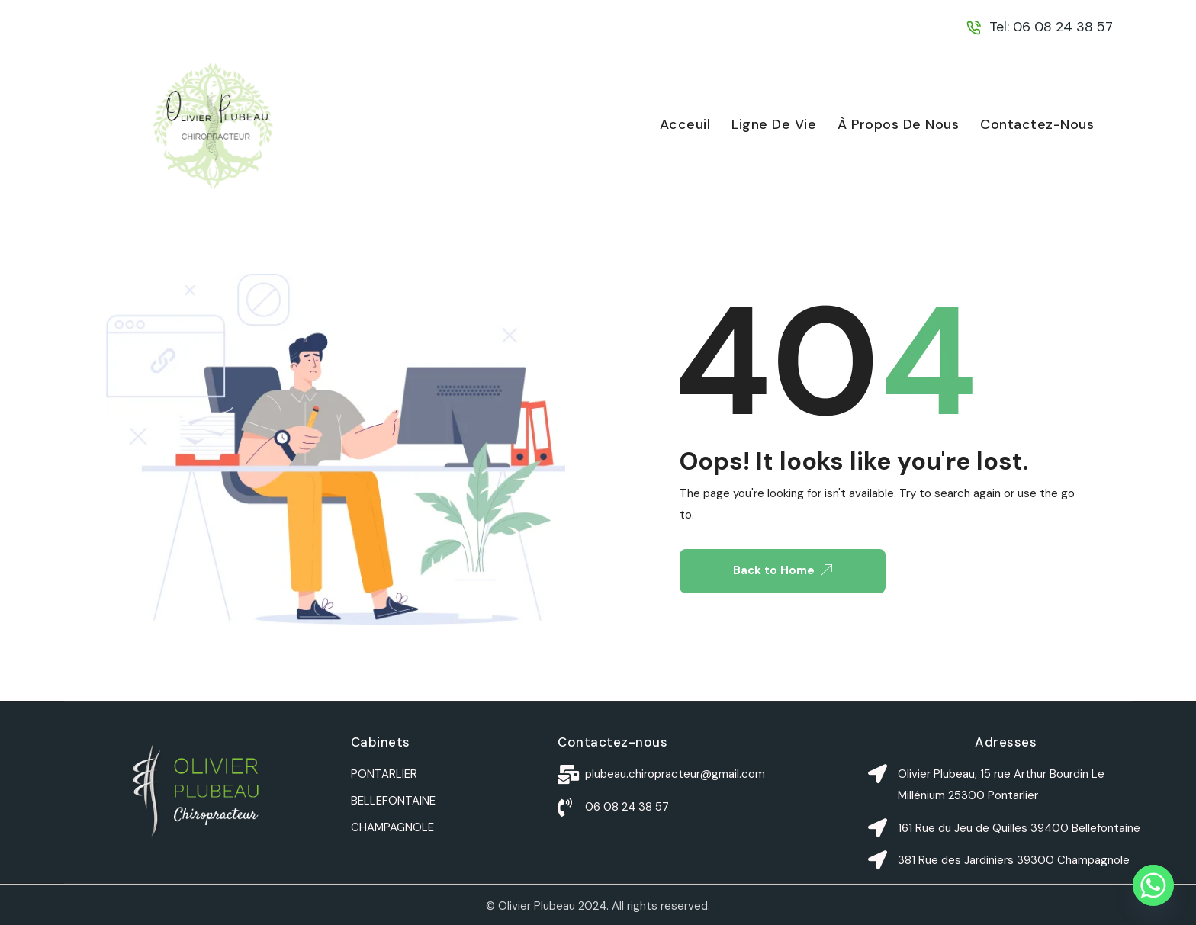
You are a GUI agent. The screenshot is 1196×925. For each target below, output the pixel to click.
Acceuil (685, 124)
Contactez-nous (1037, 124)
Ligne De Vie (773, 124)
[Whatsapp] (1153, 885)
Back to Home (782, 570)
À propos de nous (898, 124)
